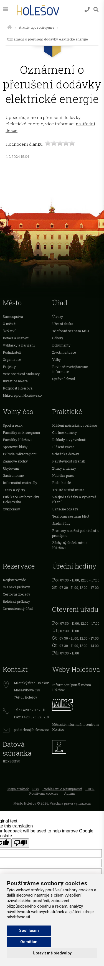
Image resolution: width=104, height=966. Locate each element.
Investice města (15, 381)
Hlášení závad (63, 447)
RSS (35, 789)
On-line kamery (64, 432)
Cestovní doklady (16, 594)
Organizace (12, 359)
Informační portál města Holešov (71, 687)
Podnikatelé (12, 352)
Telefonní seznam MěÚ (70, 331)
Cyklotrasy (11, 509)
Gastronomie (13, 475)
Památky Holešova (17, 439)
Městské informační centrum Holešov (75, 727)
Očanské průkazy (16, 587)
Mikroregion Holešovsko (22, 395)
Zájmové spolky (15, 461)
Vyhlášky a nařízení (19, 345)
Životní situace (64, 352)
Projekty (9, 366)
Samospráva (13, 316)
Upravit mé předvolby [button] (52, 953)
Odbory (57, 338)
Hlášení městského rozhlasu (74, 425)
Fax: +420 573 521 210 (31, 717)
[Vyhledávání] (95, 9)
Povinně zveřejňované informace (70, 369)
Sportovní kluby (15, 447)
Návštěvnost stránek (68, 461)
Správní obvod (63, 379)
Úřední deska (62, 323)
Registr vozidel (15, 580)
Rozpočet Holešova (17, 388)
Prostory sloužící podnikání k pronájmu (75, 533)
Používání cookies (43, 793)
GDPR (90, 789)
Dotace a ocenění (16, 338)
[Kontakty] (87, 9)
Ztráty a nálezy (64, 468)
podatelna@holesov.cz (31, 729)
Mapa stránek (18, 789)
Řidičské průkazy (16, 601)
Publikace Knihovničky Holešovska (21, 499)
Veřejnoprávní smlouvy (21, 374)
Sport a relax (12, 425)
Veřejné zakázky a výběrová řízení (74, 499)
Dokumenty (61, 345)
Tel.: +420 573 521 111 (30, 710)
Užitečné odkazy (65, 509)
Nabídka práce (63, 475)
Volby (56, 359)
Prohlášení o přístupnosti (62, 789)
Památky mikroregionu (21, 432)
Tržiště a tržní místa (68, 490)
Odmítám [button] (28, 942)
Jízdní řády (61, 523)
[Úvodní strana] (9, 27)
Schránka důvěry (65, 454)
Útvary (57, 316)
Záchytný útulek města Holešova (70, 545)
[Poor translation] (20, 843)
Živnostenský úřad (18, 608)
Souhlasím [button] (29, 930)
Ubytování (11, 468)
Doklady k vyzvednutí (69, 439)
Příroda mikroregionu (20, 454)
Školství (9, 331)
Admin (69, 793)
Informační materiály (20, 482)
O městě (9, 323)
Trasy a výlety (14, 490)
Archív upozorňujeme (36, 27)
